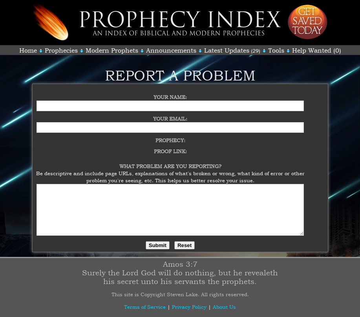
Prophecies (61, 50)
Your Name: (170, 92)
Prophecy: (170, 135)
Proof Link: (170, 146)
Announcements (171, 50)
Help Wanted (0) (316, 50)
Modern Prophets (112, 50)
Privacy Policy (189, 306)
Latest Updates (226, 50)
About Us (224, 306)
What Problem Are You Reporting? (170, 161)
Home (28, 50)
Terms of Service (145, 306)
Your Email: (170, 113)
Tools (276, 50)
